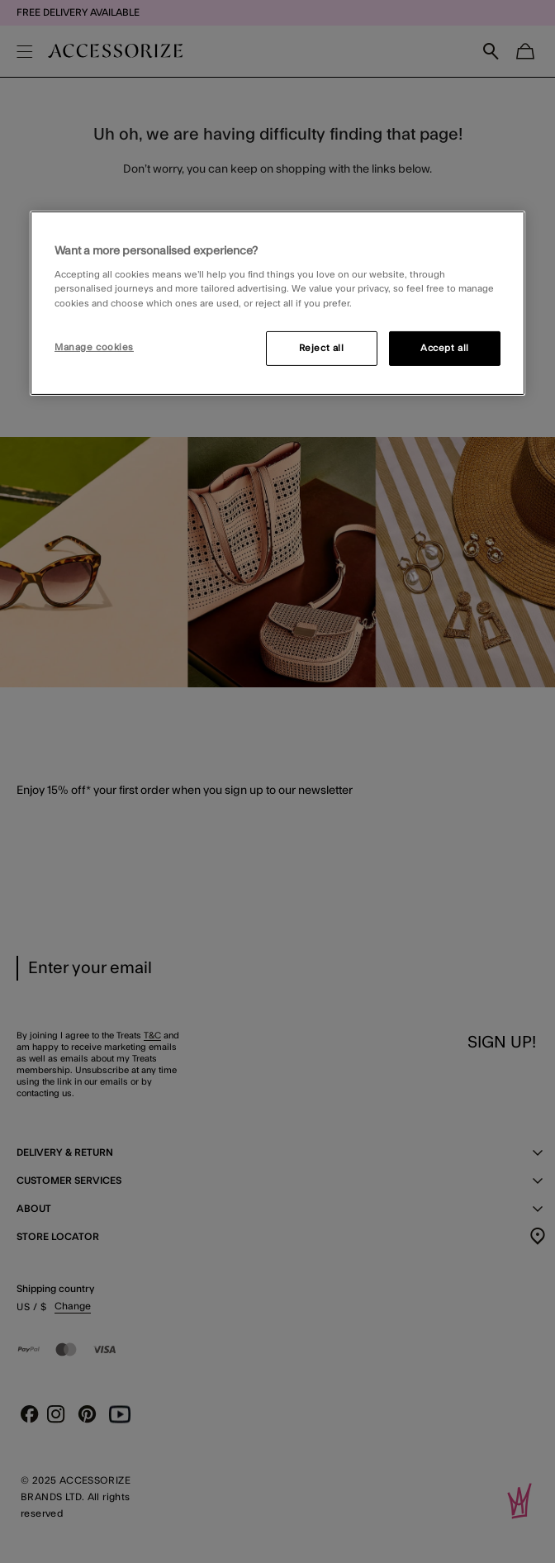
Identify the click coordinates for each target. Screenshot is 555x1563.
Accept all (444, 347)
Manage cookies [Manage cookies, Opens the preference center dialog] (94, 346)
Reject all (321, 347)
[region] (277, 303)
